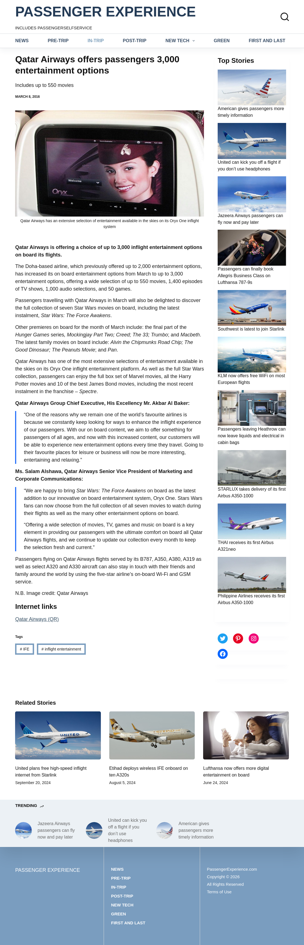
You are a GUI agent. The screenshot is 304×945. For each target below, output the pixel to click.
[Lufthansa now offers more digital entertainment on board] (246, 735)
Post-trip (134, 40)
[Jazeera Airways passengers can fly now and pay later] (23, 830)
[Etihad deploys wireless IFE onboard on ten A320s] (152, 735)
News (21, 40)
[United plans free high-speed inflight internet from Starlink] (58, 735)
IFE (24, 649)
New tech (181, 40)
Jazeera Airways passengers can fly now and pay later (56, 830)
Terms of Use (219, 891)
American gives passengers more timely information (196, 830)
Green (222, 40)
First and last (267, 40)
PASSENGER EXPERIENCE (105, 12)
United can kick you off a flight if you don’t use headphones (127, 830)
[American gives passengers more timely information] (164, 830)
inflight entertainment (61, 649)
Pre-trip (58, 40)
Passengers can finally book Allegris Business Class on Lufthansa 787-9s (245, 276)
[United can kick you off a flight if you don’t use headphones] (94, 830)
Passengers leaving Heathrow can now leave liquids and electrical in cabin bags (252, 436)
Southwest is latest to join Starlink (251, 329)
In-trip (96, 40)
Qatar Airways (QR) (37, 619)
